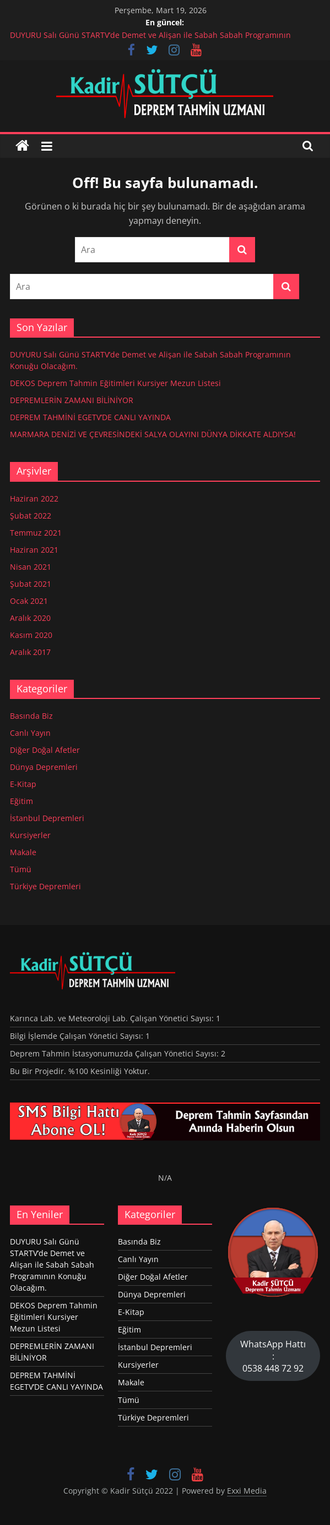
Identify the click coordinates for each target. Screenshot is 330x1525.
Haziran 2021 (34, 549)
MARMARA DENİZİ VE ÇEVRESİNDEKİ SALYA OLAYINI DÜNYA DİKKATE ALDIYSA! (153, 434)
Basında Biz (31, 716)
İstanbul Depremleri (47, 818)
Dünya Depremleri (44, 767)
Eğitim (21, 801)
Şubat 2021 (30, 584)
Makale (23, 852)
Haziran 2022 (34, 498)
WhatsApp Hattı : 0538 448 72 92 (273, 1356)
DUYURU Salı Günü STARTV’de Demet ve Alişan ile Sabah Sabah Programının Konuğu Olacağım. (52, 1264)
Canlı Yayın (30, 733)
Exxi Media (247, 1490)
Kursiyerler (30, 835)
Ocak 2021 (29, 601)
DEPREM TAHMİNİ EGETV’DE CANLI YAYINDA (90, 417)
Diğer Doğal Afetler (45, 750)
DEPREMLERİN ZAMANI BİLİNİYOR (71, 400)
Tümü (20, 869)
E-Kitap (23, 784)
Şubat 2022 (30, 515)
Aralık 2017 (30, 652)
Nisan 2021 (30, 566)
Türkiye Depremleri (45, 886)
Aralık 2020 (30, 618)
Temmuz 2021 (36, 532)
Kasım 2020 (31, 635)
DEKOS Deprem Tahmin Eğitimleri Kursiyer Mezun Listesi (115, 383)
